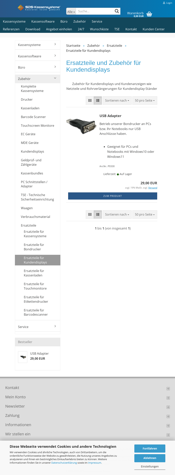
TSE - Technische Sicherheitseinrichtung (37, 197)
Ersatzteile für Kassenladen (34, 273)
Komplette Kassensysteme (32, 88)
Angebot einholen (59, 29)
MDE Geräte (30, 143)
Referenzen (11, 29)
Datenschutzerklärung (64, 462)
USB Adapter (110, 115)
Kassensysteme (14, 21)
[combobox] (117, 100)
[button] (90, 100)
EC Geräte (28, 134)
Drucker (27, 99)
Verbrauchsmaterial (35, 217)
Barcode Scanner (33, 117)
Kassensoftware (43, 21)
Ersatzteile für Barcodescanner (36, 312)
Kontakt (131, 29)
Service (97, 21)
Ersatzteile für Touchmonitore (35, 286)
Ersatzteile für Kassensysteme (35, 233)
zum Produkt (112, 196)
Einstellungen (150, 466)
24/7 (81, 29)
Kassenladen (30, 108)
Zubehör (79, 21)
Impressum (94, 462)
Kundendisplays (32, 151)
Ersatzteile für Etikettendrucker (36, 299)
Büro (64, 21)
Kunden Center (154, 29)
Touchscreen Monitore (37, 125)
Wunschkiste (99, 29)
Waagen (27, 208)
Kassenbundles (32, 173)
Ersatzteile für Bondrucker (34, 247)
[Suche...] (71, 11)
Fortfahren (150, 448)
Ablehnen (149, 458)
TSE (117, 29)
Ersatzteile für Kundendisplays (35, 260)
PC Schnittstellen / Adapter (34, 184)
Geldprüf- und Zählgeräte (31, 162)
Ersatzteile (28, 225)
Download (32, 29)
